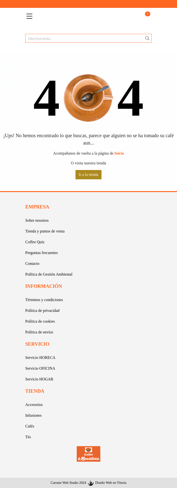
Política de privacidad (42, 310)
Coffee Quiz (34, 242)
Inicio (119, 153)
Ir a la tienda (88, 174)
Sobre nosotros (37, 220)
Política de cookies (40, 321)
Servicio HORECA (40, 357)
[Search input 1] (84, 38)
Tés (28, 437)
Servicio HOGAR (39, 379)
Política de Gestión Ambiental (48, 274)
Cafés (29, 426)
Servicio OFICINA (40, 368)
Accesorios (34, 405)
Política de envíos (39, 332)
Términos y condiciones (44, 300)
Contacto (32, 263)
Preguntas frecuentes (41, 253)
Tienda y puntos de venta (44, 231)
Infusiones (33, 415)
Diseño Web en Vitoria (110, 483)
